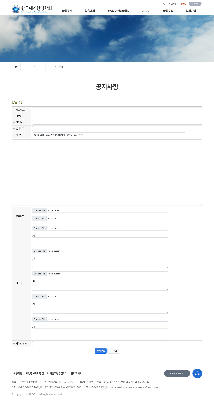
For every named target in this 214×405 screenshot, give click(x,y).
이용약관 (17, 373)
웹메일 (183, 3)
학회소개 (67, 11)
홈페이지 (20, 128)
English (195, 3)
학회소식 (168, 11)
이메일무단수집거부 (57, 373)
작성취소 (113, 350)
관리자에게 (76, 373)
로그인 (162, 3)
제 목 (19, 134)
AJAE (146, 11)
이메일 (19, 122)
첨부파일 (20, 216)
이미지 (19, 283)
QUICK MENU (177, 373)
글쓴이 (19, 116)
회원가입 (172, 3)
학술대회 (90, 11)
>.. (107, 172)
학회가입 (191, 11)
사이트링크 (21, 343)
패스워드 (20, 110)
